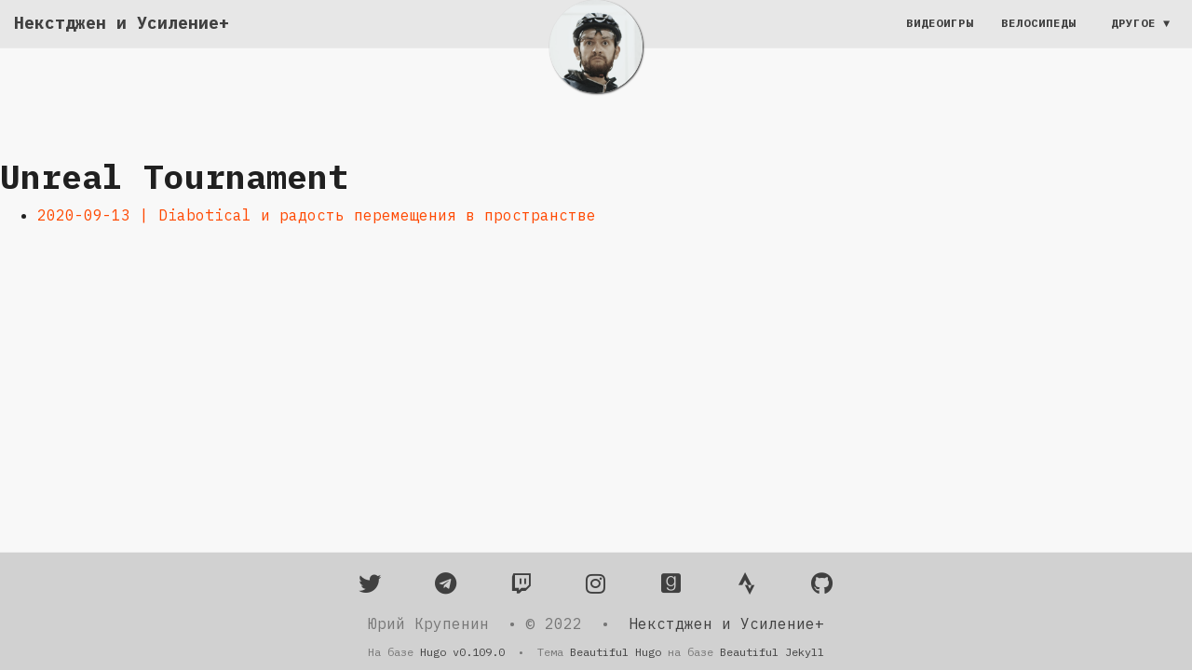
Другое (1133, 41)
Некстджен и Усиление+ (121, 41)
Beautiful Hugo (615, 652)
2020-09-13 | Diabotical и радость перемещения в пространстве (316, 215)
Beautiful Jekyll (772, 652)
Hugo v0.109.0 (462, 652)
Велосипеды (1038, 41)
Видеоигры (939, 41)
